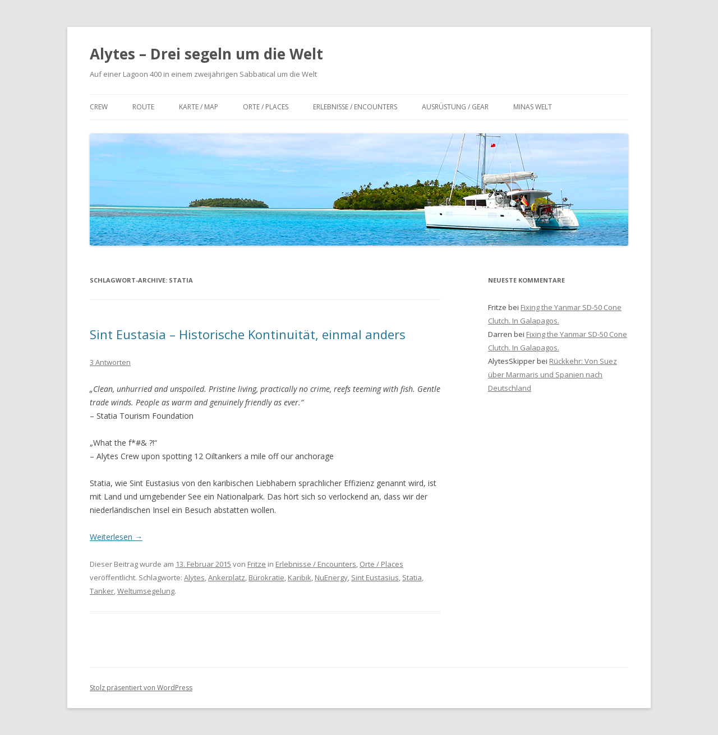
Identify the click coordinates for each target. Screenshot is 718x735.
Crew (99, 107)
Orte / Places (265, 107)
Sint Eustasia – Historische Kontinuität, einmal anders (248, 334)
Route (143, 107)
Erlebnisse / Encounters (355, 107)
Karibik (299, 577)
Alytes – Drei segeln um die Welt (206, 54)
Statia (412, 577)
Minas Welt (532, 107)
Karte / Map (198, 107)
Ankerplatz (226, 577)
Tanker (102, 591)
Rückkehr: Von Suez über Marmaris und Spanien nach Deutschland (552, 374)
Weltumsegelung (145, 591)
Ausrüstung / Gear (455, 107)
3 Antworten (110, 362)
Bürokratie (266, 577)
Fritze (256, 564)
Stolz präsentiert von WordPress (141, 687)
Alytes (194, 577)
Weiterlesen (116, 536)
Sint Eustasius (375, 577)
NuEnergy (331, 577)
